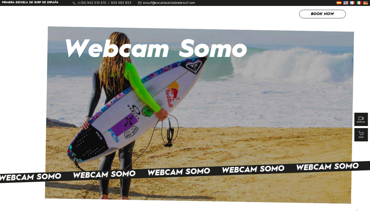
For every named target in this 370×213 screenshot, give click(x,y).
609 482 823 (121, 2)
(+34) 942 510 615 (92, 2)
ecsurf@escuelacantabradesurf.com (169, 2)
